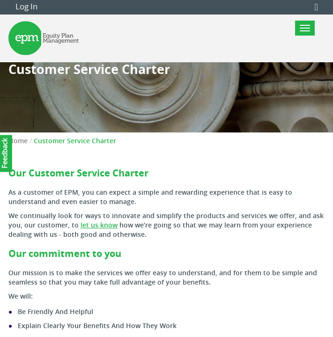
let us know (99, 224)
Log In (26, 6)
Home (18, 140)
